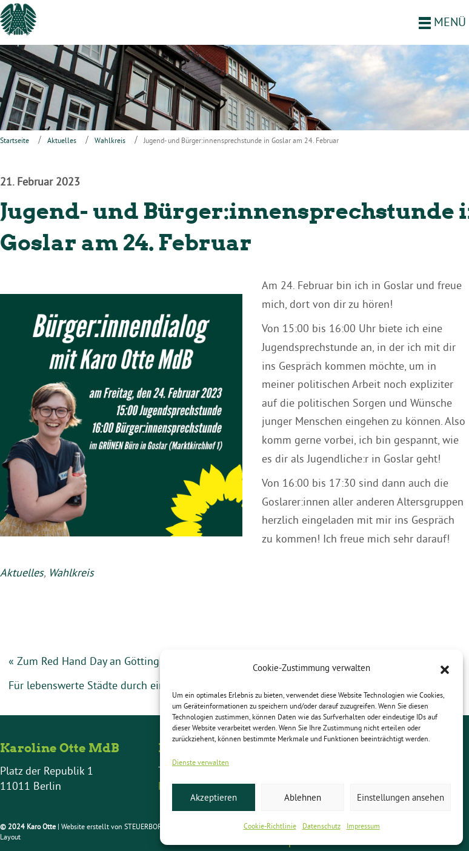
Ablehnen (302, 797)
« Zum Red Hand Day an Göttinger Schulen (108, 661)
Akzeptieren (213, 797)
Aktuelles (61, 140)
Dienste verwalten (200, 762)
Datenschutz (321, 825)
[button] (445, 668)
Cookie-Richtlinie (270, 825)
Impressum (363, 825)
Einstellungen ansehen (400, 797)
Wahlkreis (110, 140)
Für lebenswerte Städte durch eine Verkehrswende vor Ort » (148, 685)
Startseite (14, 140)
